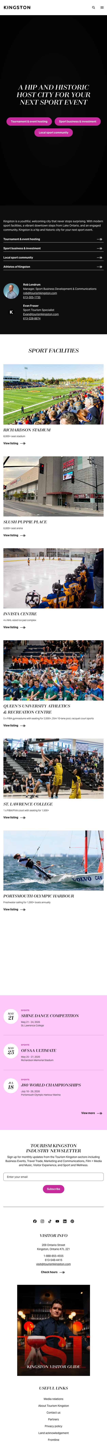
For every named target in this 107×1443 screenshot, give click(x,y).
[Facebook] (35, 1221)
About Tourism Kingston (57, 1406)
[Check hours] (53, 1272)
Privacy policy (57, 1426)
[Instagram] (42, 1221)
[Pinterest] (72, 1221)
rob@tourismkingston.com (40, 293)
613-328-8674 (31, 318)
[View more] (53, 1113)
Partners (57, 1419)
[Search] (93, 7)
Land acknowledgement (57, 1433)
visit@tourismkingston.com (53, 1264)
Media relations (57, 1399)
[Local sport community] (53, 132)
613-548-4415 (53, 1260)
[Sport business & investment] (78, 121)
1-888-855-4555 (53, 1256)
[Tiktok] (50, 1221)
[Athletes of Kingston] (53, 267)
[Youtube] (57, 1221)
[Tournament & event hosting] (29, 121)
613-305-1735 (31, 297)
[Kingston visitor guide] (53, 1330)
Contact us (57, 1412)
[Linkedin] (65, 1221)
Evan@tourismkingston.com (41, 314)
